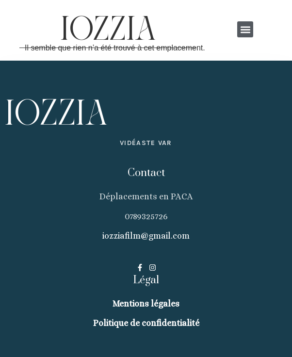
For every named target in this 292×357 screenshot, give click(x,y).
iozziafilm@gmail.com (146, 236)
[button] (246, 29)
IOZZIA (108, 30)
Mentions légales (146, 303)
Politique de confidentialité (146, 323)
